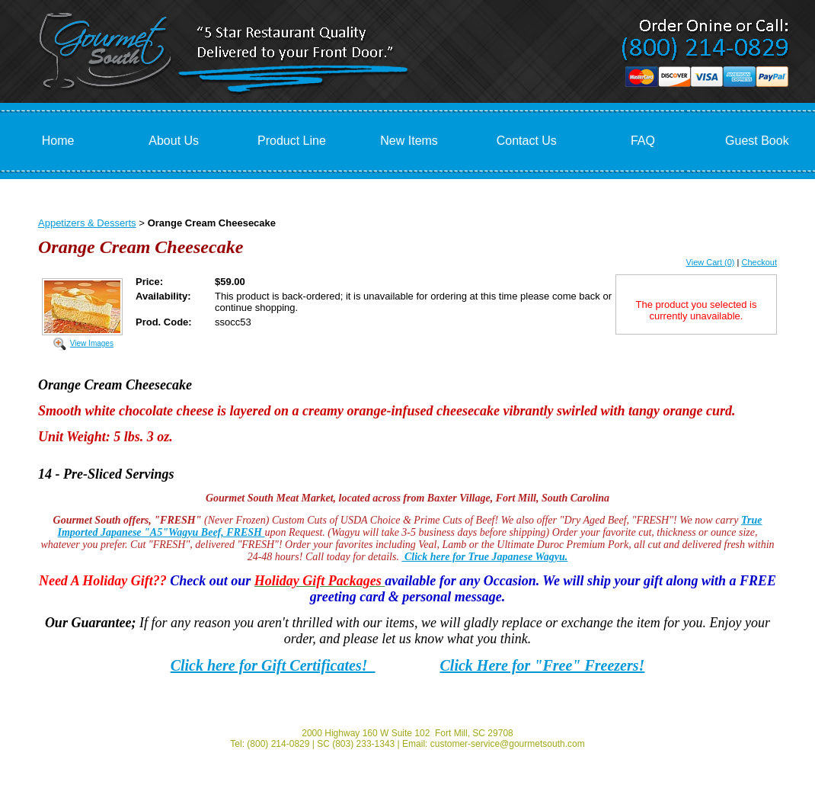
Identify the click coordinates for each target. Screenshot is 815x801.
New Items (409, 140)
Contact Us (527, 140)
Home (58, 140)
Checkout (759, 262)
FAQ (643, 140)
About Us (174, 140)
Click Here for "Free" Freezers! (542, 665)
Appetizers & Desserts (87, 223)
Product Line (291, 140)
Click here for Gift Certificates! (273, 665)
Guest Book (757, 140)
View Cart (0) (710, 262)
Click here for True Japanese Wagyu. (484, 556)
